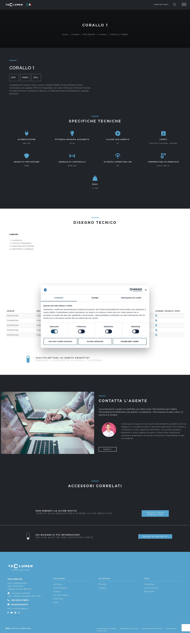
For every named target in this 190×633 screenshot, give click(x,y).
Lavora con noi (151, 588)
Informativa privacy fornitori (152, 628)
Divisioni (57, 591)
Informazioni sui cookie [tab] (131, 298)
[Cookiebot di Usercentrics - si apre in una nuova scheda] (131, 290)
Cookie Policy (102, 630)
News (55, 602)
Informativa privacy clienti (129, 628)
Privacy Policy (171, 628)
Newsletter (149, 591)
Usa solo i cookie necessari (60, 341)
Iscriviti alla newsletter (155, 513)
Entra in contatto (155, 536)
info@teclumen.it (19, 604)
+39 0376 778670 (20, 600)
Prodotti (103, 584)
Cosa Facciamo (60, 588)
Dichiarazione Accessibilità (106, 628)
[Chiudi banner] (146, 290)
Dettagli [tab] (95, 298)
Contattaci (161, 4)
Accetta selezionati (95, 341)
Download (58, 599)
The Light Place (60, 595)
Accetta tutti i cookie (130, 341)
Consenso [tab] (58, 298)
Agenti (107, 449)
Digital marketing (18, 628)
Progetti (102, 588)
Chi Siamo (57, 584)
